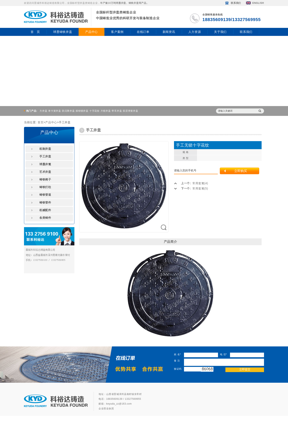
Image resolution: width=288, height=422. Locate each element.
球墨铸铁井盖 (62, 31)
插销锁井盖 (82, 110)
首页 (40, 122)
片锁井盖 (106, 110)
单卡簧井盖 (54, 110)
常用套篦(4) (191, 183)
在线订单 (143, 31)
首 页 (35, 31)
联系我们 (232, 3)
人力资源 (194, 31)
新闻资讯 (169, 31)
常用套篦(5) (191, 188)
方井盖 (43, 110)
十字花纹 (94, 110)
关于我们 (220, 31)
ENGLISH (255, 3)
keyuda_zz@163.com (119, 403)
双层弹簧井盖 (130, 110)
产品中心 (91, 31)
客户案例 (117, 31)
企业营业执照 (106, 408)
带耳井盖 (117, 110)
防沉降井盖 (68, 110)
